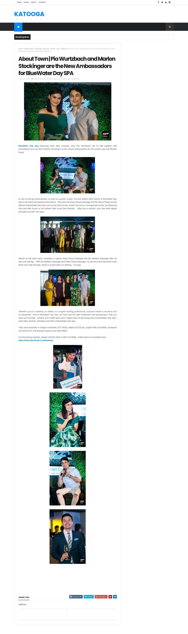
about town (29, 48)
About (34, 2)
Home (19, 2)
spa (58, 48)
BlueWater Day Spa (28, 146)
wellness (64, 48)
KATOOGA (29, 14)
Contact (42, 2)
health (52, 48)
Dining (26, 2)
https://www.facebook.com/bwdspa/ (35, 341)
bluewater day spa (42, 48)
